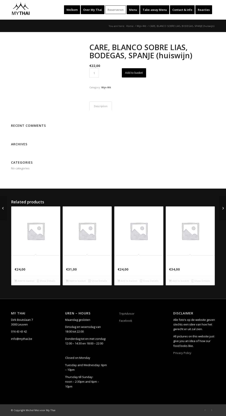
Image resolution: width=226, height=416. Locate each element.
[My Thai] (20, 9)
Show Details (46, 281)
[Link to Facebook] (205, 410)
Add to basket (134, 73)
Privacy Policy (182, 353)
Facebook (125, 321)
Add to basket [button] (24, 281)
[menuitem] (72, 9)
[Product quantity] (94, 73)
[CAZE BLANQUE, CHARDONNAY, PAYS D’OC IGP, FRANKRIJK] (222, 208)
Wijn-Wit (106, 87)
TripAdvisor (126, 314)
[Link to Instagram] (211, 410)
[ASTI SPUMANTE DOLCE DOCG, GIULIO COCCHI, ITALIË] (3, 208)
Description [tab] (100, 106)
